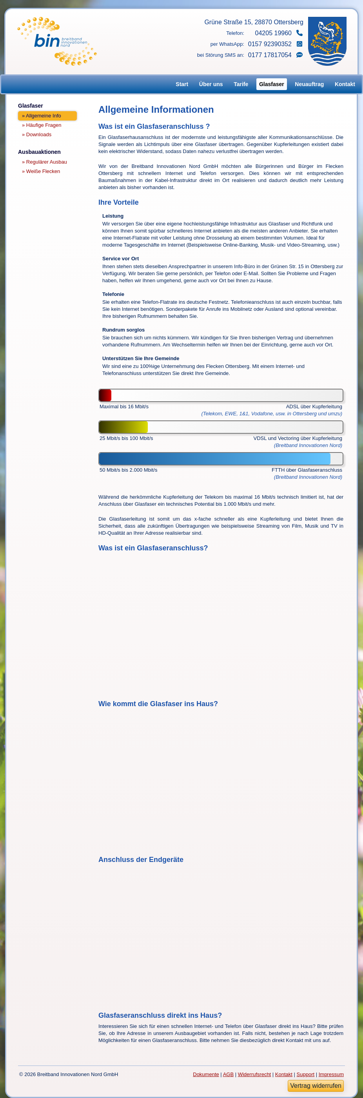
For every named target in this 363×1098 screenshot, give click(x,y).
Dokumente (206, 1074)
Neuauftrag (309, 84)
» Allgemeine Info (41, 116)
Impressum (331, 1074)
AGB (228, 1074)
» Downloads (36, 134)
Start (182, 84)
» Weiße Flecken (41, 171)
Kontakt (345, 84)
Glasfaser (271, 84)
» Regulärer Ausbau (44, 162)
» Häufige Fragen (41, 125)
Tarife (241, 84)
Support (306, 1074)
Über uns (211, 84)
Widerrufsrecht (254, 1074)
